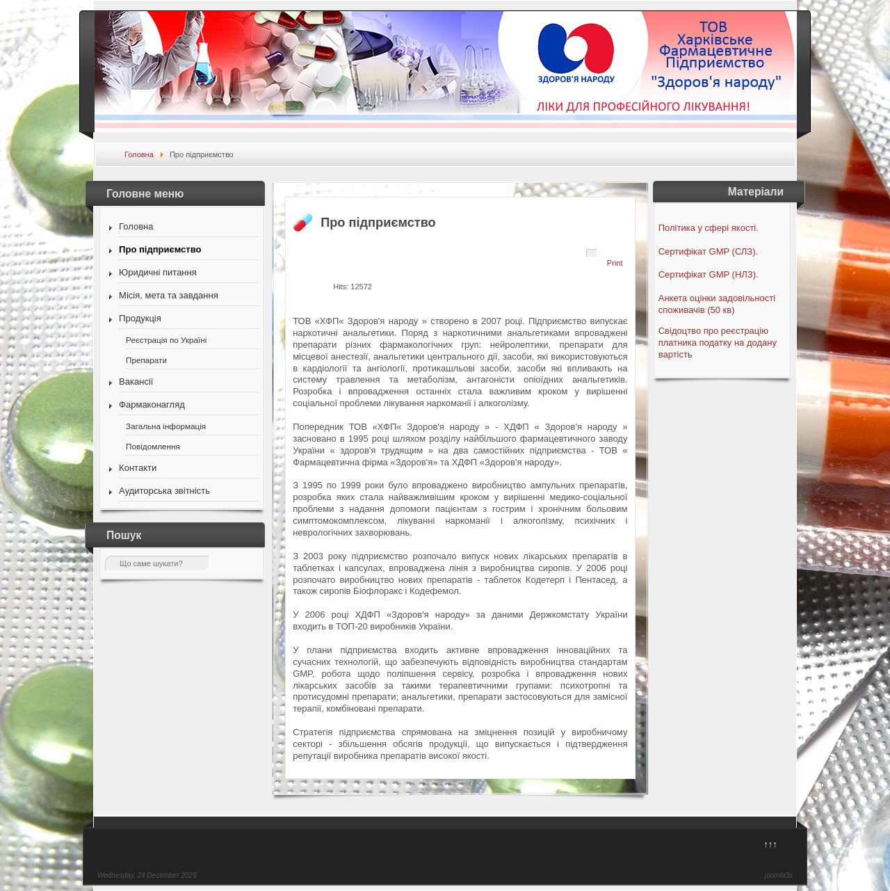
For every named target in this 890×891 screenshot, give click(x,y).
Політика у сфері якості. (708, 228)
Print (615, 263)
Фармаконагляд (152, 404)
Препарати (146, 359)
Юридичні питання (158, 272)
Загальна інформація (166, 426)
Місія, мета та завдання (168, 295)
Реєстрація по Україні (166, 339)
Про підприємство (160, 249)
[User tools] (591, 253)
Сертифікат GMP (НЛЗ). (708, 274)
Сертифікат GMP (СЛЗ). (708, 251)
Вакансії (136, 381)
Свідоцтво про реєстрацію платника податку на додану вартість (717, 343)
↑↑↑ (770, 844)
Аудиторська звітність (164, 490)
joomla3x (779, 875)
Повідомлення (153, 446)
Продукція (140, 318)
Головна (136, 226)
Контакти (137, 468)
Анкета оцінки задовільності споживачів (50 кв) (716, 304)
